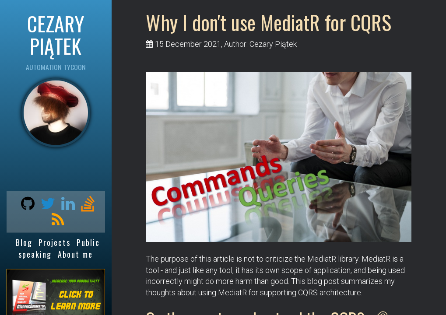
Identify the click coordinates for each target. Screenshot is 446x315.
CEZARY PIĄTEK (55, 34)
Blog (24, 242)
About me (75, 253)
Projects (54, 242)
